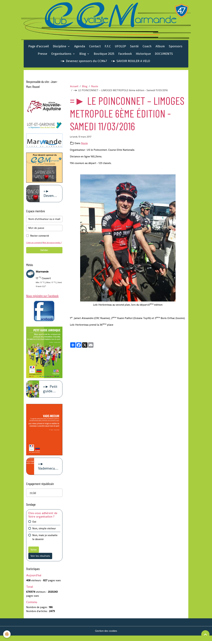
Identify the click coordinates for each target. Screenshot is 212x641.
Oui (34, 527)
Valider (44, 255)
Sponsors (175, 47)
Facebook (125, 54)
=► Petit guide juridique (50, 394)
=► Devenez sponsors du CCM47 (84, 62)
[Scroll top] (205, 634)
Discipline (60, 47)
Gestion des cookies (106, 636)
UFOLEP (120, 47)
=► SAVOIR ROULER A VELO (130, 62)
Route (94, 87)
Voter (33, 555)
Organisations (61, 54)
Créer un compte (34, 243)
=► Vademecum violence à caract (48, 471)
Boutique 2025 (104, 54)
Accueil (74, 87)
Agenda (79, 47)
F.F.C (108, 47)
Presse (42, 54)
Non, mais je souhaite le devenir (44, 542)
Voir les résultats (40, 561)
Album (160, 47)
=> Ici (33, 498)
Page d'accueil (38, 47)
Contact (95, 47)
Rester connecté (39, 236)
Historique (143, 54)
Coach (147, 47)
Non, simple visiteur (44, 534)
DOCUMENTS (164, 54)
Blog (83, 54)
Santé (134, 47)
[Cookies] (7, 634)
